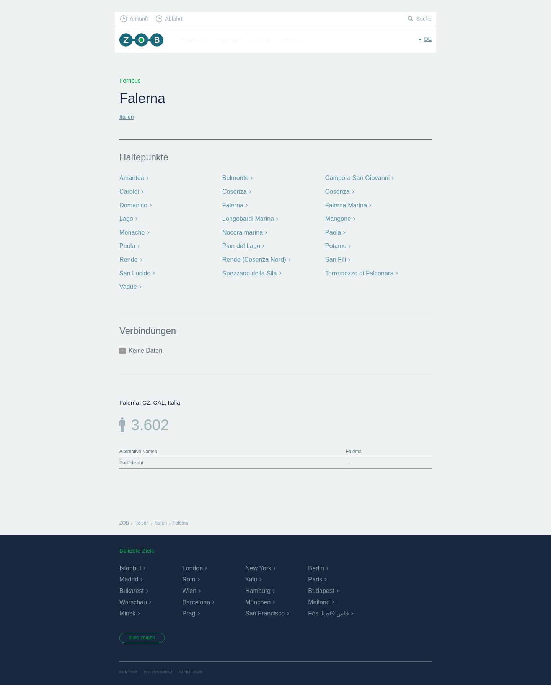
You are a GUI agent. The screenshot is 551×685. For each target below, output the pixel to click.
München (258, 597)
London (192, 563)
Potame (335, 243)
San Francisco (264, 609)
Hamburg (258, 586)
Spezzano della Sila (248, 269)
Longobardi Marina (247, 217)
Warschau (133, 597)
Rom (188, 575)
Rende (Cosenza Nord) (252, 256)
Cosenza (234, 190)
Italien (127, 116)
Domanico (132, 204)
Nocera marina (241, 230)
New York (258, 563)
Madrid (128, 575)
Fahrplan (197, 40)
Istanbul (130, 563)
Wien (189, 586)
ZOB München (143, 41)
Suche (423, 19)
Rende (128, 256)
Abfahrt (177, 19)
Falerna (232, 204)
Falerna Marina (345, 204)
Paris (315, 575)
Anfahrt (233, 40)
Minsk (127, 609)
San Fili (335, 256)
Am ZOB (265, 40)
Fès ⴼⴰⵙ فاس (328, 609)
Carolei (128, 190)
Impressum (196, 669)
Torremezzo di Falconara (358, 269)
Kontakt (129, 669)
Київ (251, 575)
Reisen (295, 40)
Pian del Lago (240, 243)
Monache (131, 230)
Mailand (318, 597)
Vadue (127, 282)
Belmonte (234, 177)
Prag (188, 609)
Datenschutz (160, 669)
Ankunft (140, 19)
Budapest (321, 586)
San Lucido (134, 269)
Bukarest (131, 586)
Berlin (316, 563)
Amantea (131, 177)
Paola (333, 230)
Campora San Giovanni (356, 177)
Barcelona (196, 597)
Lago (125, 217)
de (428, 40)
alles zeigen (145, 634)
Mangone (337, 217)
